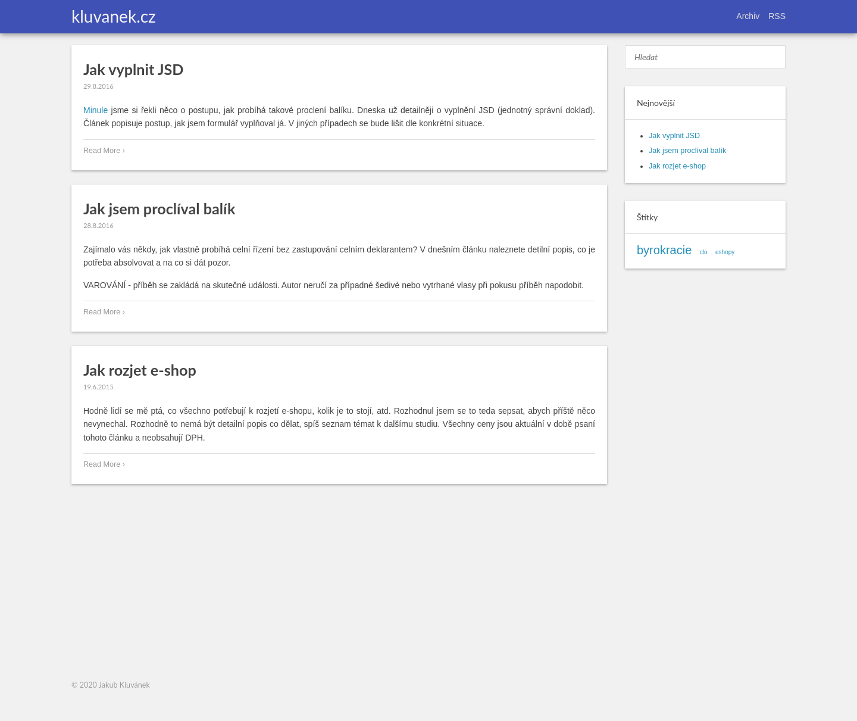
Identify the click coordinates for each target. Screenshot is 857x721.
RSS (777, 16)
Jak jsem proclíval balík (159, 208)
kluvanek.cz (113, 16)
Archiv (747, 16)
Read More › (104, 150)
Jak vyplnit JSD (133, 69)
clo (704, 252)
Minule (95, 110)
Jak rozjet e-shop (139, 370)
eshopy (724, 252)
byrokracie (664, 250)
